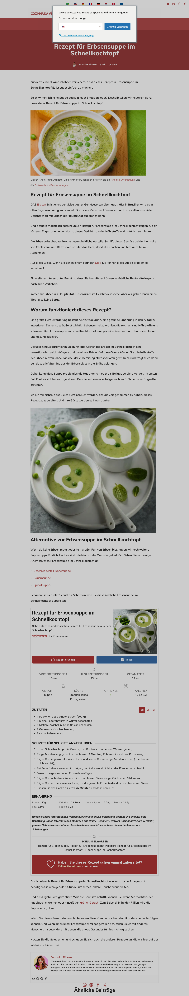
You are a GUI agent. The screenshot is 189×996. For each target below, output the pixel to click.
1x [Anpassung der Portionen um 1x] (142, 709)
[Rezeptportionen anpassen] (110, 695)
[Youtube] (168, 4)
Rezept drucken (63, 659)
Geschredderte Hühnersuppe (52, 571)
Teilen (126, 659)
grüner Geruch (89, 902)
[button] (33, 636)
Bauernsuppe (42, 578)
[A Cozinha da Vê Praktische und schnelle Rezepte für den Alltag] (41, 13)
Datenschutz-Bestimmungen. (51, 185)
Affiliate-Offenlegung (123, 179)
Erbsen (41, 204)
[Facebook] (185, 4)
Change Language (117, 26)
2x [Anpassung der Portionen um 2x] (148, 709)
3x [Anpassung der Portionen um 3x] (154, 709)
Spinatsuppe (41, 585)
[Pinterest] (179, 4)
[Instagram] (173, 4)
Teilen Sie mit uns (69, 866)
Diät (98, 262)
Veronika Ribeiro (87, 64)
